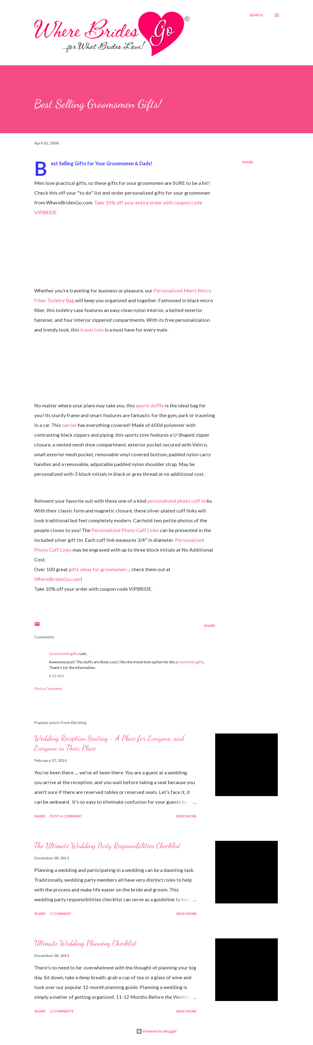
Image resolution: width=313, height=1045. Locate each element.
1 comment (60, 914)
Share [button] (247, 162)
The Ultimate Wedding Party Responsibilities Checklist (107, 845)
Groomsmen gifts (63, 653)
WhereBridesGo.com (57, 579)
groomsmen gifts (189, 661)
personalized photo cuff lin (177, 501)
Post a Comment (48, 688)
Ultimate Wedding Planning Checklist (85, 943)
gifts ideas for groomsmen (98, 569)
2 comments (61, 1011)
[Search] (256, 15)
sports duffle (150, 405)
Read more (186, 816)
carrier (70, 425)
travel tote (92, 330)
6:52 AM (56, 675)
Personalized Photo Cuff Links (125, 530)
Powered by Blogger (156, 1031)
